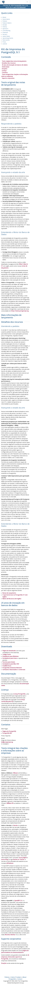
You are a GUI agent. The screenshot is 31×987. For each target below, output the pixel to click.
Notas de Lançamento (9, 593)
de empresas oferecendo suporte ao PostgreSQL (15, 957)
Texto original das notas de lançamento (14, 61)
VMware (15, 773)
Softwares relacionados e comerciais (13, 669)
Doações (4, 69)
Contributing (6, 30)
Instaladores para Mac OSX (10, 664)
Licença (4, 70)
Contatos (5, 72)
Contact (19, 979)
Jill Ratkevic (10, 863)
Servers (4, 34)
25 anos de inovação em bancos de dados (15, 65)
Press (4, 42)
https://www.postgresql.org (20, 311)
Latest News (6, 36)
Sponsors (5, 28)
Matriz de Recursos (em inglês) (11, 598)
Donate (4, 25)
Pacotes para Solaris (8, 662)
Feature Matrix (6, 23)
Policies (4, 21)
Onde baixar (5, 67)
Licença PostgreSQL (19, 694)
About (4, 17)
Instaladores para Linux (9, 658)
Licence (4, 44)
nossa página (23, 857)
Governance (6, 19)
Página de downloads (9, 650)
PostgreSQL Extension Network (12, 667)
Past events (6, 40)
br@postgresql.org (7, 742)
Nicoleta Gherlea (10, 934)
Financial (5, 32)
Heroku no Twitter (18, 859)
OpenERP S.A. (18, 900)
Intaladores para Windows (10, 656)
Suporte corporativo (8, 78)
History (4, 27)
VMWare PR (9, 803)
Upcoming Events (7, 38)
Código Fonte (6, 654)
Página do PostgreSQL (9, 731)
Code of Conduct (16, 977)
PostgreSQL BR (7, 733)
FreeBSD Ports (6, 666)
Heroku (15, 825)
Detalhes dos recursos (9, 63)
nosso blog (4, 859)
